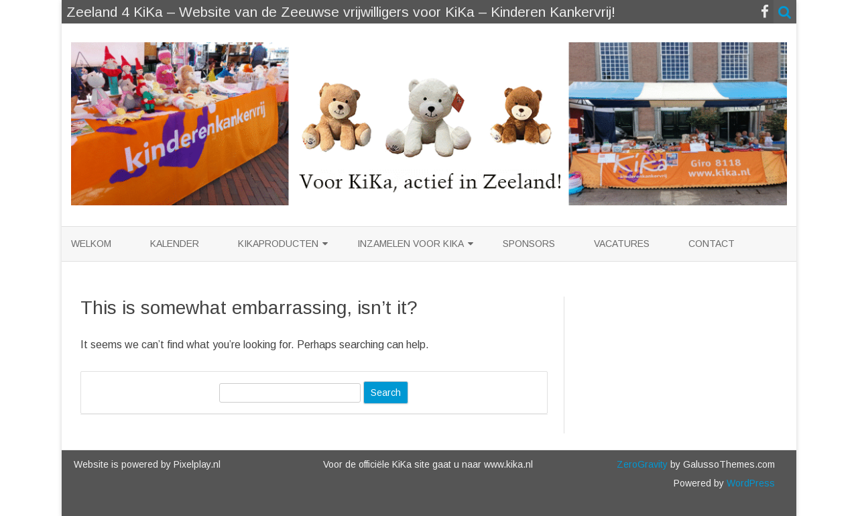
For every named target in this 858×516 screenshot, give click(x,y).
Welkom (91, 243)
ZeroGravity (642, 464)
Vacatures (622, 243)
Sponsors (529, 243)
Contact (711, 243)
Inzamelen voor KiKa (410, 243)
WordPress (749, 483)
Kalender (174, 243)
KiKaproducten (278, 243)
